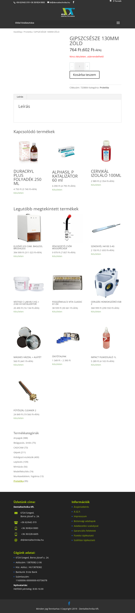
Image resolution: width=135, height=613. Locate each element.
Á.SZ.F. (77, 511)
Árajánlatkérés (81, 506)
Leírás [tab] (20, 96)
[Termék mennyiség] (79, 66)
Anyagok (18, 437)
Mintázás (18, 466)
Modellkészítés (21, 471)
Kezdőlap (18, 31)
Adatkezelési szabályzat (86, 525)
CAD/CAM (19, 447)
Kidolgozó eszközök (23, 457)
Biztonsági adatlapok (84, 521)
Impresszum (80, 516)
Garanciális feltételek (85, 530)
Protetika (28, 31)
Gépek (17, 452)
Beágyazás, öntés (22, 442)
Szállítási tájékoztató (84, 540)
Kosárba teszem (84, 75)
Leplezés (18, 461)
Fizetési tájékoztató (84, 535)
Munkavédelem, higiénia (26, 476)
